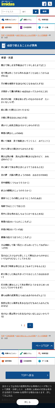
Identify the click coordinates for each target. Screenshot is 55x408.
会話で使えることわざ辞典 (26, 35)
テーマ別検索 (42, 35)
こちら (9, 395)
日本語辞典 (10, 35)
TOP (3, 35)
